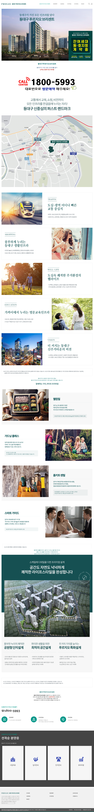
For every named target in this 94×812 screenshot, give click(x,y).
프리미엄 (69, 4)
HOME (28, 793)
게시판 (82, 4)
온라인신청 (75, 793)
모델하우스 (75, 796)
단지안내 (76, 4)
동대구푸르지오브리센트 (44, 4)
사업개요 (62, 4)
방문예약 (55, 4)
